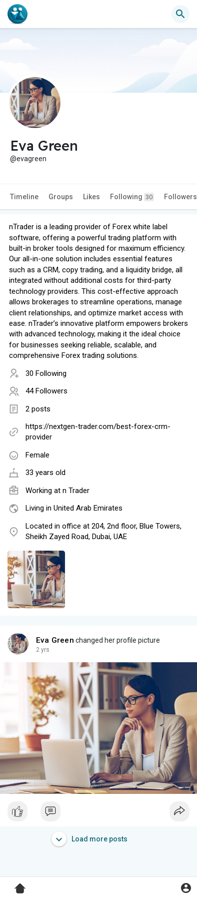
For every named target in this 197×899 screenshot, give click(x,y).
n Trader (76, 490)
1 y (40, 649)
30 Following (46, 373)
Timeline (24, 197)
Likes (91, 197)
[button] (181, 14)
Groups (60, 197)
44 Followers (47, 390)
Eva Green (55, 640)
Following (132, 197)
